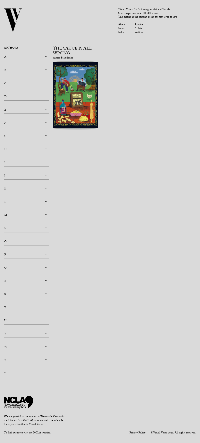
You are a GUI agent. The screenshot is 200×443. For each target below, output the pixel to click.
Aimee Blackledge (63, 58)
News (121, 28)
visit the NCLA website (37, 433)
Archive (139, 25)
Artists (138, 28)
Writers (139, 32)
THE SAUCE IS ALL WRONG (72, 51)
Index (121, 32)
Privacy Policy (137, 433)
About (121, 25)
